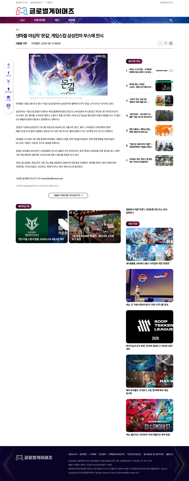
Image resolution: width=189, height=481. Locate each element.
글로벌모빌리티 (37, 2)
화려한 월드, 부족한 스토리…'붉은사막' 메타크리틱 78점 (141, 85)
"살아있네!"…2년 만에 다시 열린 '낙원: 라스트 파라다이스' (141, 115)
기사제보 (92, 454)
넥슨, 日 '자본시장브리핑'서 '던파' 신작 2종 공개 (147, 304)
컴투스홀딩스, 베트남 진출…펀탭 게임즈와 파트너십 (140, 130)
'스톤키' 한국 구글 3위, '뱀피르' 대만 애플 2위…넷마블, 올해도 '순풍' (138, 100)
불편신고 (169, 454)
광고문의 (102, 454)
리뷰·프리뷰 (39, 20)
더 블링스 (49, 2)
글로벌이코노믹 (22, 2)
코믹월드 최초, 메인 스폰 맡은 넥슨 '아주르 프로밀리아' (140, 160)
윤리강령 (83, 454)
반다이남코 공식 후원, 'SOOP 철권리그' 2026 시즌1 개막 (149, 347)
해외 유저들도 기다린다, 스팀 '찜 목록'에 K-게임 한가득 (147, 392)
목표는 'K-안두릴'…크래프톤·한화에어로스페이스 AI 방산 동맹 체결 (140, 71)
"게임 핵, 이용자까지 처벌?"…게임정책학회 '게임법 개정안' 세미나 (141, 145)
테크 (57, 20)
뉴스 (22, 20)
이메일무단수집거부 (116, 454)
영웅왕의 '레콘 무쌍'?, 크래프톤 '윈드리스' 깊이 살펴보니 (146, 211)
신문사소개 (72, 454)
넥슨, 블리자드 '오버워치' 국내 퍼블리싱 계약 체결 (148, 434)
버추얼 (72, 20)
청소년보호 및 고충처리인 (154, 454)
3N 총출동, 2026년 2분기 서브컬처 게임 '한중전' (148, 263)
